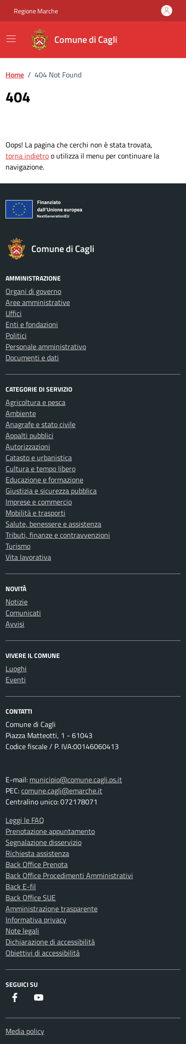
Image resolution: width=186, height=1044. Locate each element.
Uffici (14, 313)
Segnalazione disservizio (43, 842)
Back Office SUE (31, 897)
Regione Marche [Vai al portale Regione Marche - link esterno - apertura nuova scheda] (36, 11)
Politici (16, 335)
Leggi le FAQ (25, 820)
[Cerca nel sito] (161, 40)
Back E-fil (21, 886)
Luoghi (16, 668)
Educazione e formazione (44, 479)
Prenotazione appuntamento (50, 831)
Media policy (25, 1031)
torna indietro (27, 155)
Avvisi (15, 623)
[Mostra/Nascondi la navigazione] (11, 38)
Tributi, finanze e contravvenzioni (58, 534)
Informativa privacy (36, 919)
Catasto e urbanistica (39, 457)
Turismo (18, 545)
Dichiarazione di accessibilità (50, 941)
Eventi (16, 679)
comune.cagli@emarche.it (61, 790)
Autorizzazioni (28, 446)
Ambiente (21, 413)
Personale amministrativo (46, 346)
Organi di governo (33, 291)
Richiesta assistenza (37, 853)
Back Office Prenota (37, 864)
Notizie (17, 601)
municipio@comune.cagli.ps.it (75, 779)
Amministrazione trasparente (52, 908)
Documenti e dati (32, 357)
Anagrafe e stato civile (41, 424)
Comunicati (23, 612)
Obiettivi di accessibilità (43, 952)
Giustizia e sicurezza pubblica (51, 490)
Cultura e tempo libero (41, 468)
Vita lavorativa (28, 557)
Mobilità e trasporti (35, 512)
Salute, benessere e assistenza (53, 523)
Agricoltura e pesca (35, 402)
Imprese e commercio (39, 501)
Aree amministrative (38, 302)
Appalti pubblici (29, 435)
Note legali (22, 930)
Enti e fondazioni (32, 324)
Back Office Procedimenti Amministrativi (69, 875)
